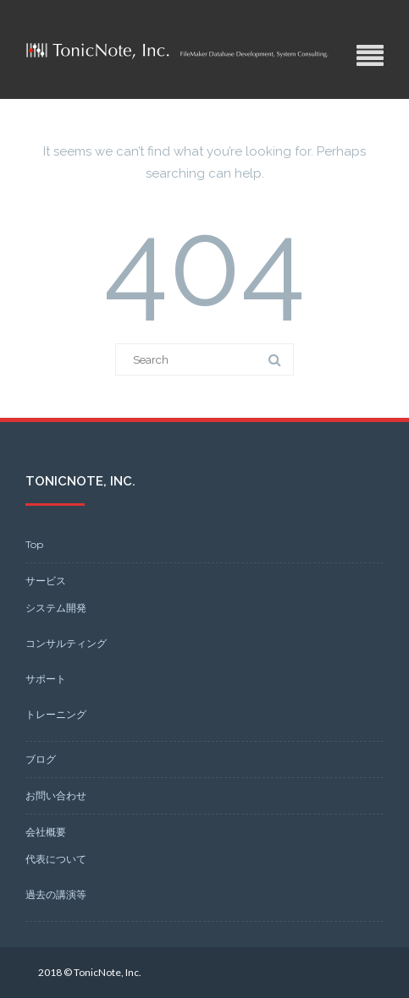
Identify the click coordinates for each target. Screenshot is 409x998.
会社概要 (45, 831)
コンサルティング (66, 643)
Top (34, 544)
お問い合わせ (55, 795)
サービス (45, 580)
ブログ (40, 759)
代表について (55, 859)
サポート (45, 678)
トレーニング (55, 714)
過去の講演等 (55, 894)
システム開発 (55, 607)
